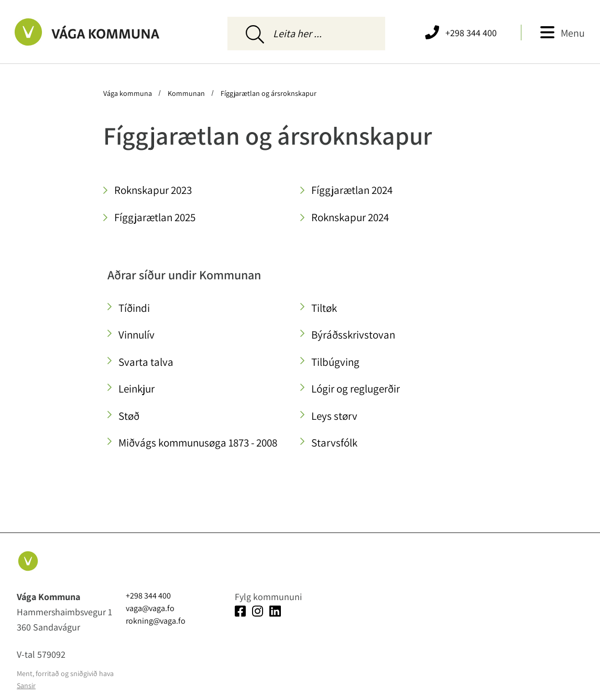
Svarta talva (145, 362)
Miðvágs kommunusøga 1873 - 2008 (197, 443)
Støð (128, 416)
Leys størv (334, 416)
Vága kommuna (128, 93)
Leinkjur (136, 389)
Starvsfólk (334, 443)
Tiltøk (324, 308)
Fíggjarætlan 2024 (351, 190)
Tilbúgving (335, 362)
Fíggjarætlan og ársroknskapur (268, 93)
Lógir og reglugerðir (355, 389)
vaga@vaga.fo (150, 608)
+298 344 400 (471, 33)
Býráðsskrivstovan (353, 335)
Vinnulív (136, 335)
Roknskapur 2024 (350, 217)
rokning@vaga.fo (156, 620)
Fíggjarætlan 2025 (154, 217)
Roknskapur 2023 (153, 190)
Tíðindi (134, 308)
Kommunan (186, 93)
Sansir (26, 685)
